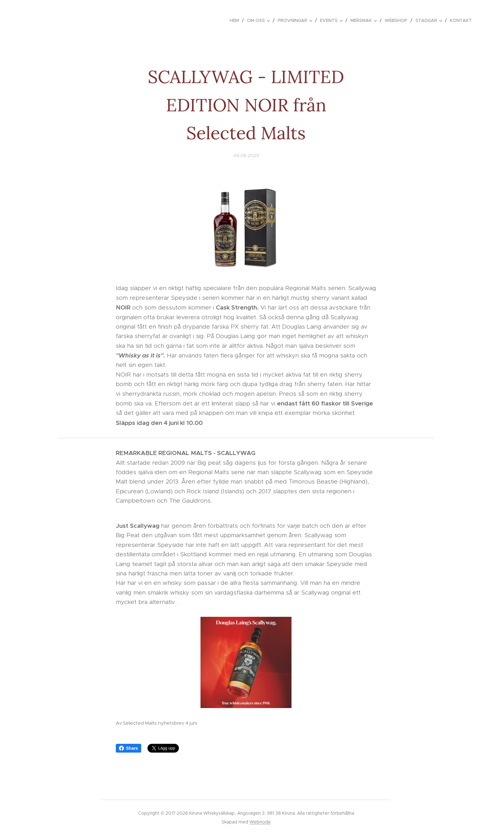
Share (128, 748)
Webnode (260, 822)
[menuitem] (236, 20)
